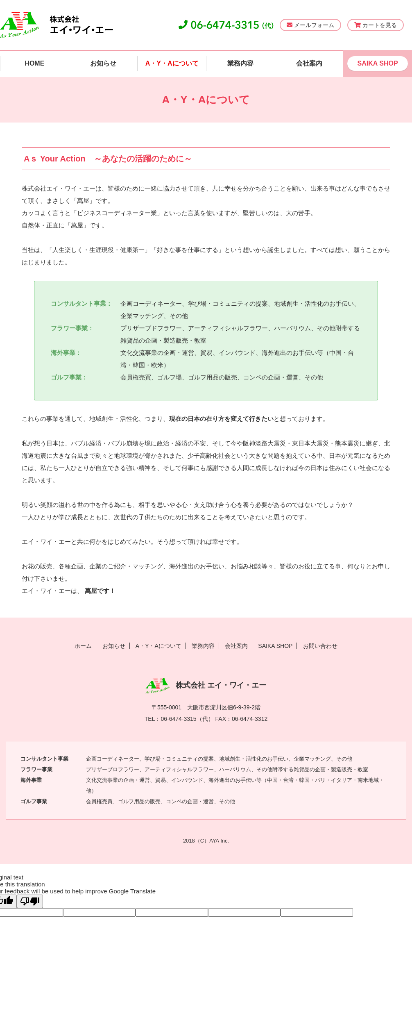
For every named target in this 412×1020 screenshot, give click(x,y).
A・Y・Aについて (172, 63)
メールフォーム (310, 25)
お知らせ (103, 63)
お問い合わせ (320, 646)
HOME (34, 63)
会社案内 (309, 63)
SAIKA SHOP (378, 63)
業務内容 (240, 63)
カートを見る (375, 25)
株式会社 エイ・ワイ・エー (205, 685)
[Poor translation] (30, 901)
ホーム (83, 646)
